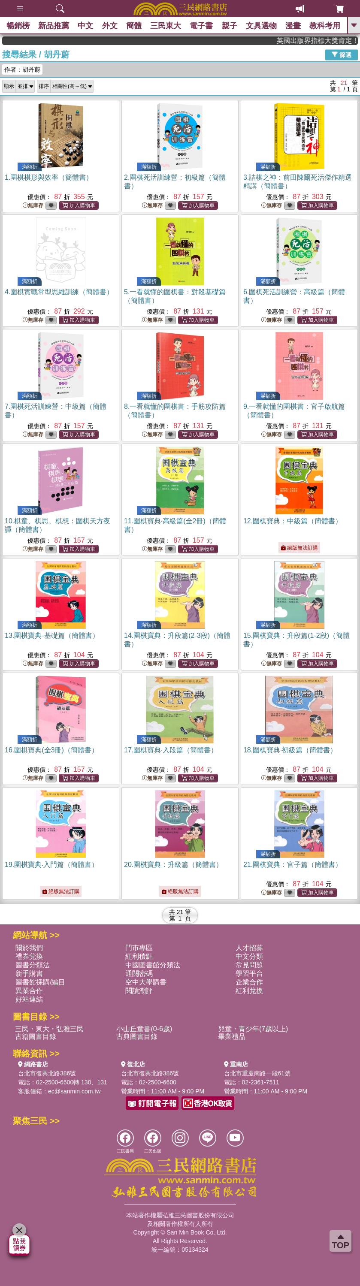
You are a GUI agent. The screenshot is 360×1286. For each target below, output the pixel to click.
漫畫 (293, 25)
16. (51, 750)
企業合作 (249, 982)
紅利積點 (139, 956)
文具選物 (261, 25)
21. (292, 864)
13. (52, 635)
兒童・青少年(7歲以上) (253, 1028)
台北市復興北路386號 (47, 1073)
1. (49, 177)
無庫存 (33, 205)
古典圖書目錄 (136, 1036)
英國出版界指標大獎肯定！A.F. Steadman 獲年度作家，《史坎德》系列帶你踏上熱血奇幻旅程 (328, 40)
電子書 (201, 25)
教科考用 (325, 25)
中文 (86, 25)
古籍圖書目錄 (35, 1036)
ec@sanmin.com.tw (74, 1091)
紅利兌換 (249, 990)
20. (173, 864)
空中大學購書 (145, 982)
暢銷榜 (18, 25)
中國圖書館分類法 (152, 965)
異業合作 (29, 990)
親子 (229, 25)
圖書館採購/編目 (40, 982)
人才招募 (249, 947)
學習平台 (249, 973)
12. (292, 521)
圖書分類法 (32, 965)
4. (59, 292)
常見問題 (249, 965)
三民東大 (165, 25)
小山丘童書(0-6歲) (144, 1028)
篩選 (341, 54)
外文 (110, 25)
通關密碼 (139, 973)
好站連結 (29, 999)
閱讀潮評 (139, 990)
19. (51, 864)
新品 (53, 25)
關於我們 (29, 947)
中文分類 (249, 956)
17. (171, 750)
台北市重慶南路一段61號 (257, 1073)
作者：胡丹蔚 (22, 69)
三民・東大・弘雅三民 (49, 1028)
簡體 (134, 25)
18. (290, 750)
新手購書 (29, 973)
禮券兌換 (29, 956)
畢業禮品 (231, 1036)
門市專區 (139, 947)
